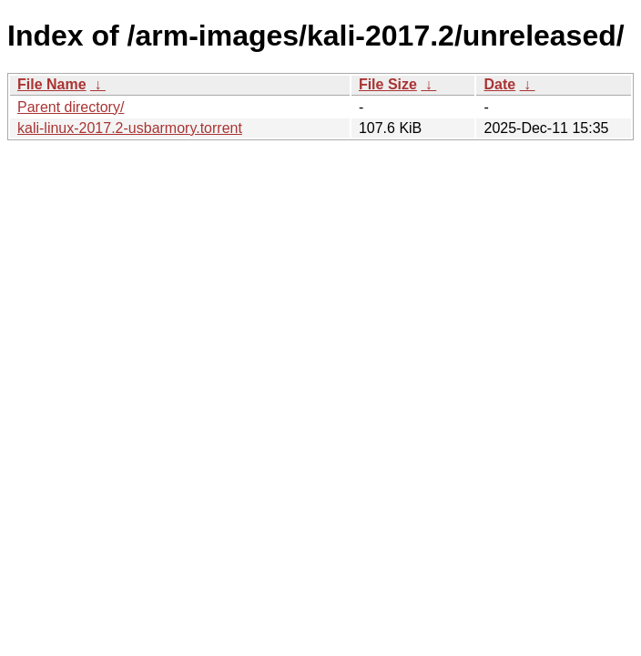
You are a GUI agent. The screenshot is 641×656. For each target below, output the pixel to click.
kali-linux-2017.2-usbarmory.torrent (129, 128)
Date (499, 84)
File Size (388, 84)
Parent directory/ (70, 107)
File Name (51, 84)
